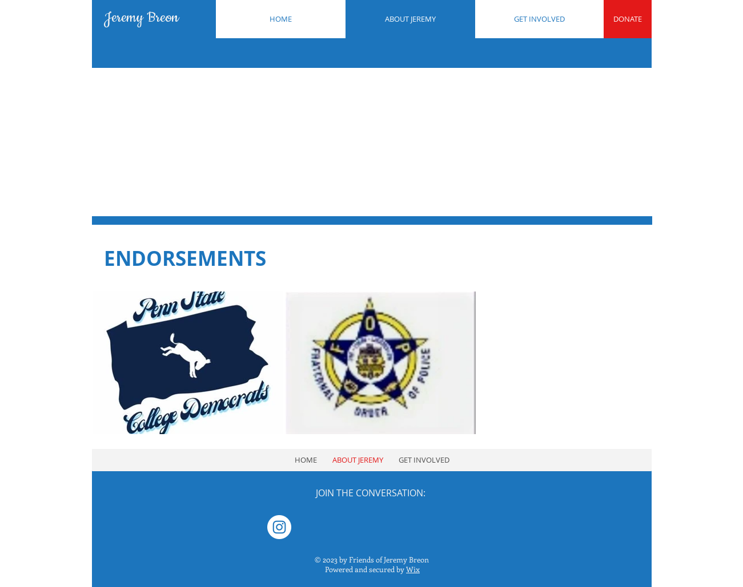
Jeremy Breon (141, 17)
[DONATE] (628, 19)
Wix (413, 569)
